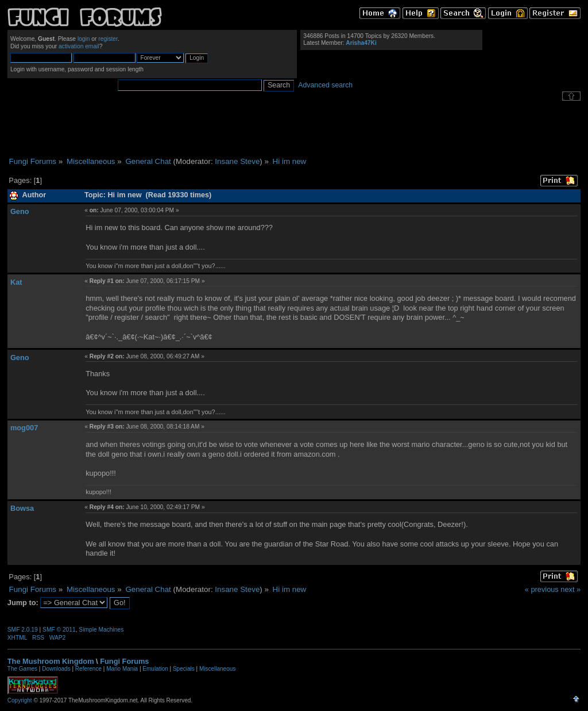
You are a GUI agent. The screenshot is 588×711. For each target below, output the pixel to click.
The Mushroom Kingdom (50, 661)
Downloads (56, 669)
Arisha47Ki (361, 43)
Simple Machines (101, 629)
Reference (88, 669)
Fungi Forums (124, 661)
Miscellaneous (217, 669)
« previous (542, 589)
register (108, 39)
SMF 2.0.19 (22, 629)
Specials (184, 669)
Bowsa (22, 508)
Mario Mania (122, 669)
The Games (22, 669)
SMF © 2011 (59, 629)
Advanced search (325, 85)
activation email (79, 46)
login (84, 39)
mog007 (24, 427)
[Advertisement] (294, 129)
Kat (16, 282)
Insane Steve (237, 161)
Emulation (155, 669)
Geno (19, 211)
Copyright (19, 700)
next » (570, 589)
